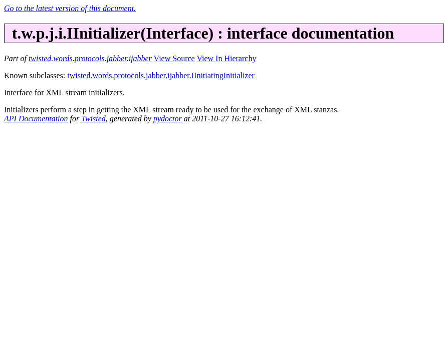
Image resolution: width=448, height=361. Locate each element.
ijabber (140, 58)
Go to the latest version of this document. (70, 8)
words (63, 58)
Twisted (93, 118)
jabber (117, 58)
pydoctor (167, 118)
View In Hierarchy (226, 58)
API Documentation (36, 118)
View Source (174, 58)
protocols (90, 58)
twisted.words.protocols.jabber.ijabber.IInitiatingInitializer (161, 75)
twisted (40, 58)
